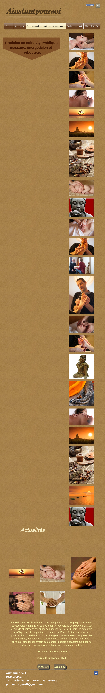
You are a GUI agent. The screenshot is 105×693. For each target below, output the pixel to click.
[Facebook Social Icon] (96, 673)
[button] (92, 26)
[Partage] (90, 5)
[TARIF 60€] (43, 666)
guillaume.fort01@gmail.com (25, 684)
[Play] (98, 6)
